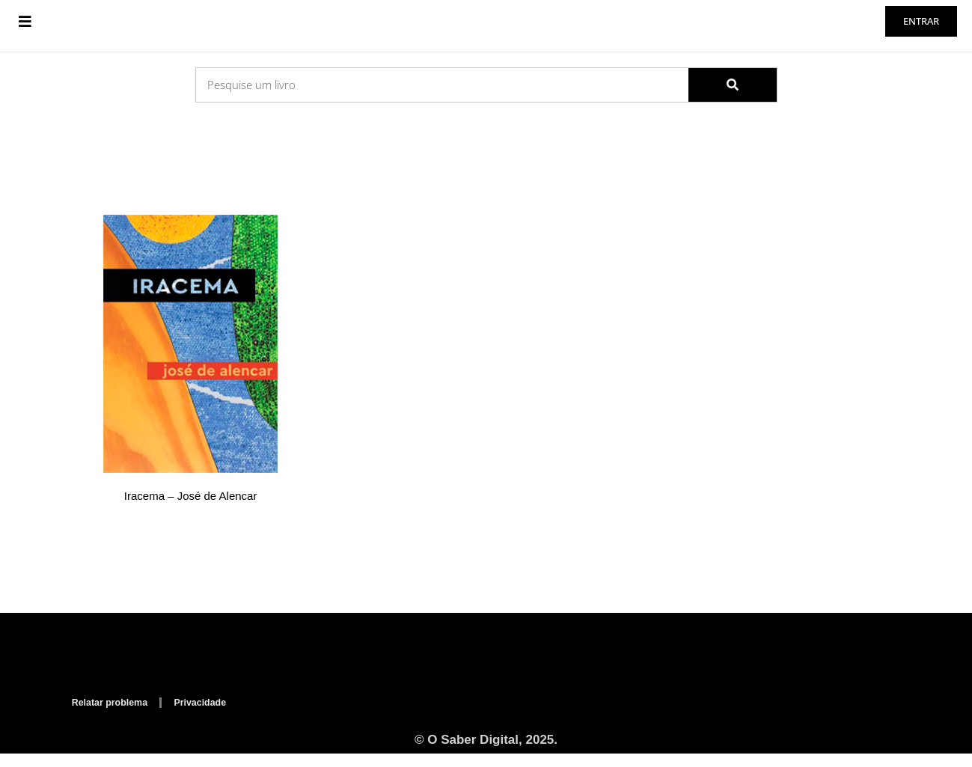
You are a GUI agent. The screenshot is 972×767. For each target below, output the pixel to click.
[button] (25, 28)
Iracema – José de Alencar (190, 510)
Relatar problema (114, 714)
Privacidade (213, 714)
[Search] (732, 98)
